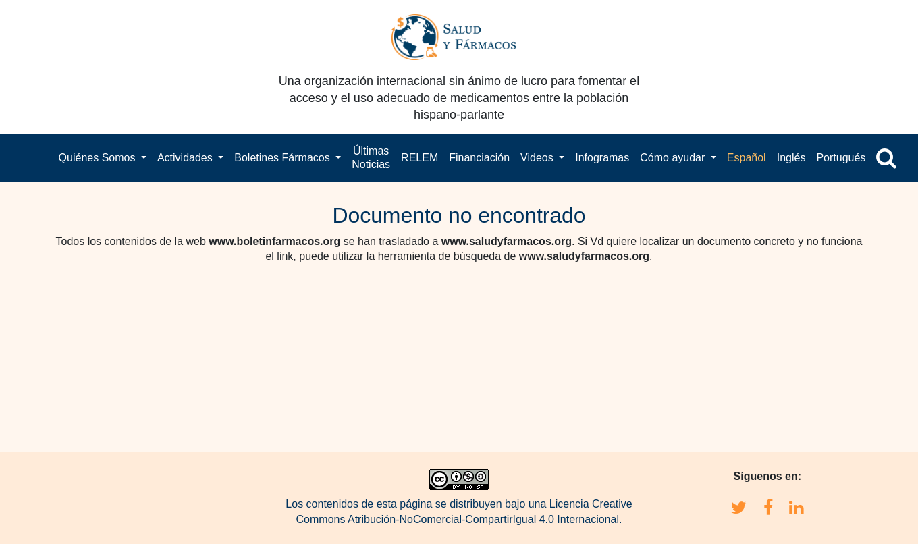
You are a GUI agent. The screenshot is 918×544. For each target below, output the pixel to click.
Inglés (791, 157)
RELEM (419, 157)
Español (746, 157)
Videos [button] (538, 157)
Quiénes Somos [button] (98, 157)
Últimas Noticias (371, 157)
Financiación (479, 157)
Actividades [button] (186, 157)
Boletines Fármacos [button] (283, 157)
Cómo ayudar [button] (674, 157)
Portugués (840, 157)
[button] (886, 158)
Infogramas (602, 157)
